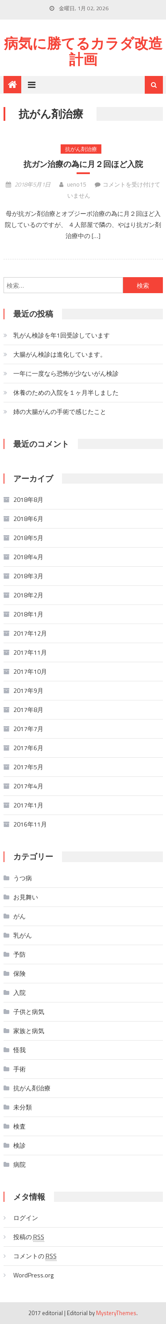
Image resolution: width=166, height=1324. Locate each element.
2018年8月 (28, 499)
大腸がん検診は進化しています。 (59, 354)
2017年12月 (30, 633)
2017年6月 (28, 747)
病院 (19, 1164)
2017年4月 (28, 786)
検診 (19, 1145)
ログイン (25, 1217)
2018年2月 (28, 595)
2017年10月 (30, 671)
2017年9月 (28, 690)
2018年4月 (28, 556)
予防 (19, 954)
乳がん (22, 935)
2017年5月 (28, 766)
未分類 (22, 1107)
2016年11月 (30, 824)
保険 (19, 973)
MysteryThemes (116, 1312)
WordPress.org (33, 1275)
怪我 (19, 1049)
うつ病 (22, 878)
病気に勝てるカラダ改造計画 (83, 51)
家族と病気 (28, 1030)
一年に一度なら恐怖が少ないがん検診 (66, 373)
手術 (19, 1069)
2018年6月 (28, 518)
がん (19, 916)
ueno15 (76, 184)
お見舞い (25, 897)
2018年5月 (28, 537)
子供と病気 (28, 1011)
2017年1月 (28, 805)
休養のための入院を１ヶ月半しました (66, 392)
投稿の (28, 1237)
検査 (19, 1126)
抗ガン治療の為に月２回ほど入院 (83, 164)
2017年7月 (28, 728)
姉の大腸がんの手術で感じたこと (59, 411)
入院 (19, 992)
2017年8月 (28, 709)
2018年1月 (28, 614)
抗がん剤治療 (81, 149)
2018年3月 (28, 575)
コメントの (35, 1256)
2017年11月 (30, 652)
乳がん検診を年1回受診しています (61, 335)
